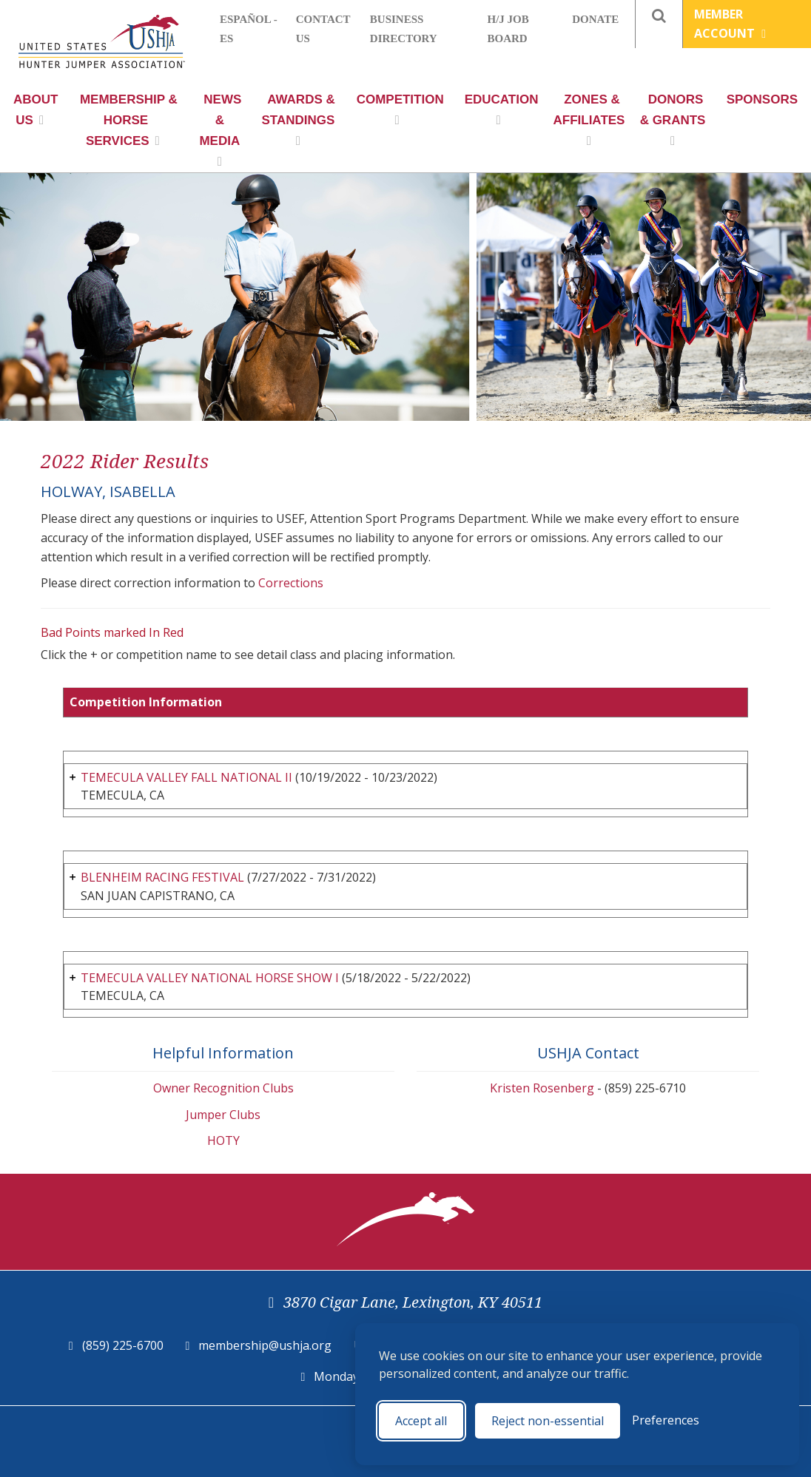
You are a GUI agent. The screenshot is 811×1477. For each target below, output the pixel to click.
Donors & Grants (673, 119)
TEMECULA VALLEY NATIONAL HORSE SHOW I (210, 978)
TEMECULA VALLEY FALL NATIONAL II (186, 777)
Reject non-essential (547, 1421)
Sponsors (762, 99)
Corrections (290, 583)
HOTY (223, 1140)
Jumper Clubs (223, 1114)
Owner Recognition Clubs (223, 1088)
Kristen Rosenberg (542, 1088)
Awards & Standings (298, 119)
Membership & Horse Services (129, 120)
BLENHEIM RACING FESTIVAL (162, 877)
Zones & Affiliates (589, 119)
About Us (35, 109)
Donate (595, 19)
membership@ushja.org (265, 1345)
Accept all (421, 1421)
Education (502, 109)
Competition (400, 109)
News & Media (220, 130)
